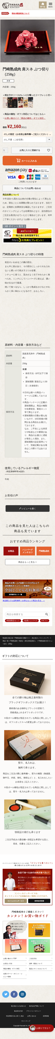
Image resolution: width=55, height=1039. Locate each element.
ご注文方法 (33, 958)
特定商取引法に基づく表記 (15, 1016)
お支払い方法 (7, 963)
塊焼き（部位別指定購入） (28, 641)
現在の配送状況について (20, 13)
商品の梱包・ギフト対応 (11, 968)
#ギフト (45, 621)
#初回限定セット (13, 621)
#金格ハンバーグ (30, 621)
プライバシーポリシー (33, 1011)
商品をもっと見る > (27, 562)
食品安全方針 (18, 1011)
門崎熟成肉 (13, 641)
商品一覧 (6, 641)
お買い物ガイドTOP (10, 958)
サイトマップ (25, 1021)
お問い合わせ (31, 1016)
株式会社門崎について (36, 1006)
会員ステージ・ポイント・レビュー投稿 (12, 975)
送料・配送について (35, 963)
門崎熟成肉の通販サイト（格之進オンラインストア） (32, 638)
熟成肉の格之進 (8, 638)
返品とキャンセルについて (38, 968)
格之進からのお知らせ (18, 1006)
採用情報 (46, 1016)
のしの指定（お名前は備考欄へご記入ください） (27, 134)
